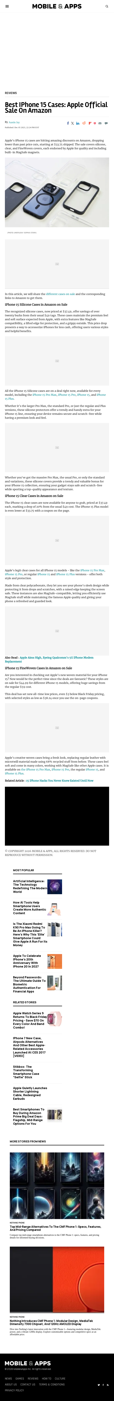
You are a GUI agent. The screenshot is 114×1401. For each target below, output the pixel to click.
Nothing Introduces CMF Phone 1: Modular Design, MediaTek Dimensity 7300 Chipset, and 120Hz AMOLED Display (51, 1322)
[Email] (100, 123)
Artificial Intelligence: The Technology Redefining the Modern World (30, 886)
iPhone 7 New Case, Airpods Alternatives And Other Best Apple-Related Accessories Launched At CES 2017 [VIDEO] (29, 1047)
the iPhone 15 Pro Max (35, 769)
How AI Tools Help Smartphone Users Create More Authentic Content (29, 907)
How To (46, 1378)
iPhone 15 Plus (65, 574)
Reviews (11, 93)
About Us (11, 1384)
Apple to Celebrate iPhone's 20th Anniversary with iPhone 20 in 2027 (27, 961)
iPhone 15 (83, 394)
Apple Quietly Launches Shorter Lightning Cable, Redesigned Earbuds (30, 1093)
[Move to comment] (106, 123)
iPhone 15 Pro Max (45, 394)
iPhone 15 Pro (67, 394)
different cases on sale (61, 294)
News (8, 1378)
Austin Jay (14, 122)
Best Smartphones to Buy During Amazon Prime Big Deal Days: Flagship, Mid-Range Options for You (28, 1116)
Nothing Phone (17, 1223)
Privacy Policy (14, 1390)
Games (20, 1378)
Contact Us (27, 1384)
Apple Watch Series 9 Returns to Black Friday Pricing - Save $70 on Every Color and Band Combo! (30, 1020)
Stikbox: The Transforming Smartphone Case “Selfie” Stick (26, 1072)
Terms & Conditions (52, 1384)
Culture (60, 1378)
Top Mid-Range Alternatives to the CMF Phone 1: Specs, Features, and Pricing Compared (55, 1228)
